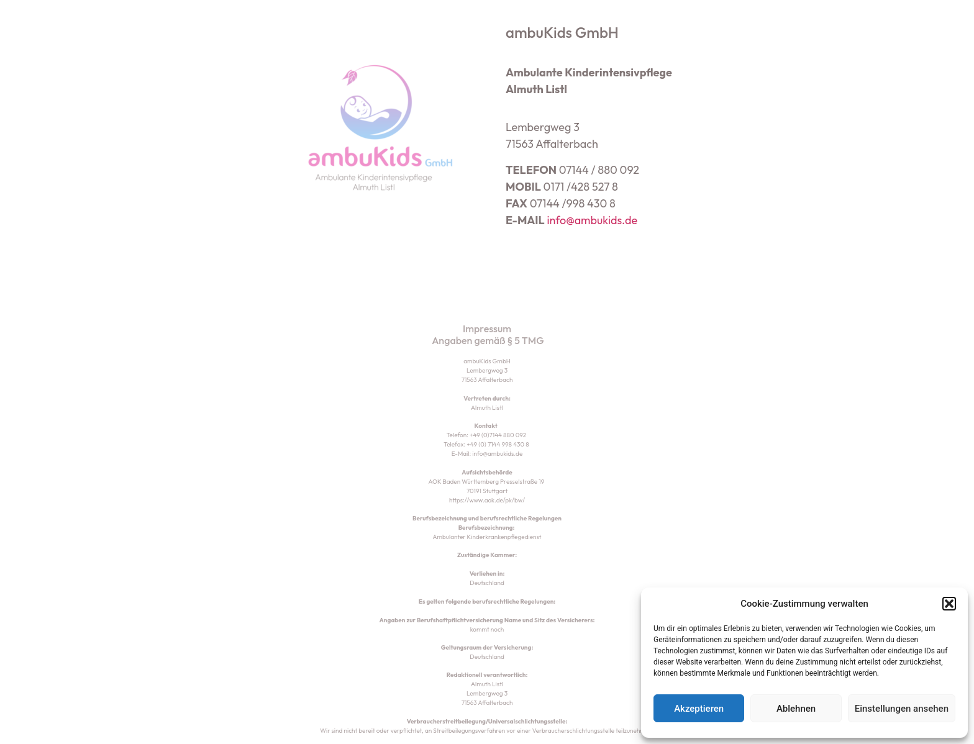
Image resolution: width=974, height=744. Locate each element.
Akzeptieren (699, 708)
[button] (949, 603)
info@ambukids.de (592, 220)
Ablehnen (796, 708)
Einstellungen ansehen (902, 708)
